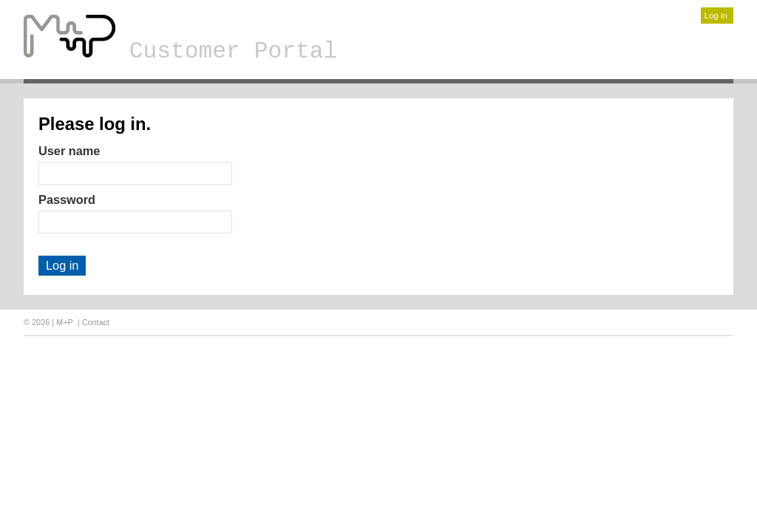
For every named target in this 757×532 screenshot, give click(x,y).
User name (69, 150)
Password (66, 199)
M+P (64, 322)
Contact (95, 322)
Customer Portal (233, 51)
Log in (716, 15)
